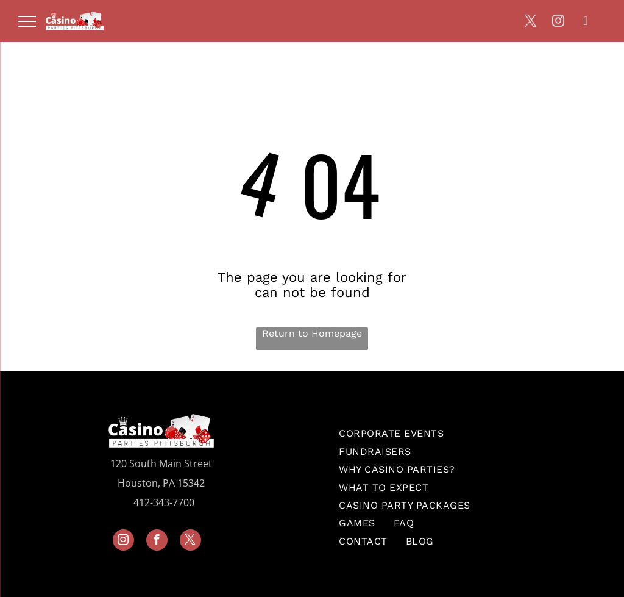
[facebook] (157, 541)
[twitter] (531, 22)
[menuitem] (391, 433)
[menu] (27, 21)
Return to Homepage (312, 333)
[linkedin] (585, 22)
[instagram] (558, 22)
